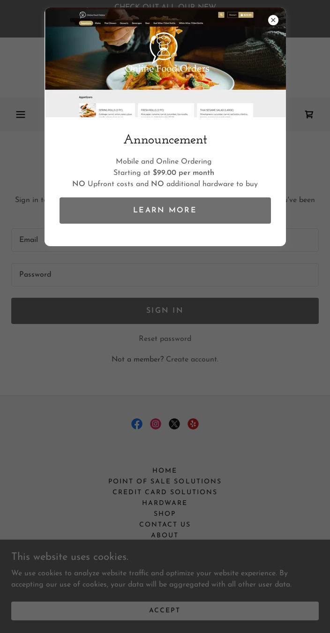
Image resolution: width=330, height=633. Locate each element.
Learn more (165, 210)
